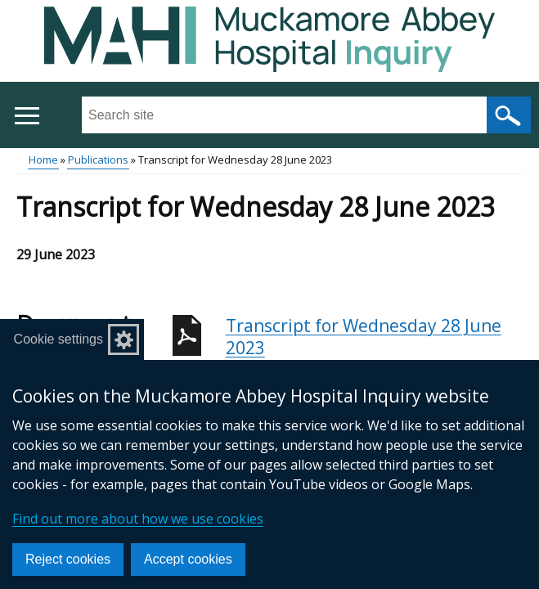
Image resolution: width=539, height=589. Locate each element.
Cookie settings (58, 339)
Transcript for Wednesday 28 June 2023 (374, 345)
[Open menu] (26, 115)
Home (43, 159)
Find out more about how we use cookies (137, 519)
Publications (98, 159)
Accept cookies (188, 559)
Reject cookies (67, 559)
